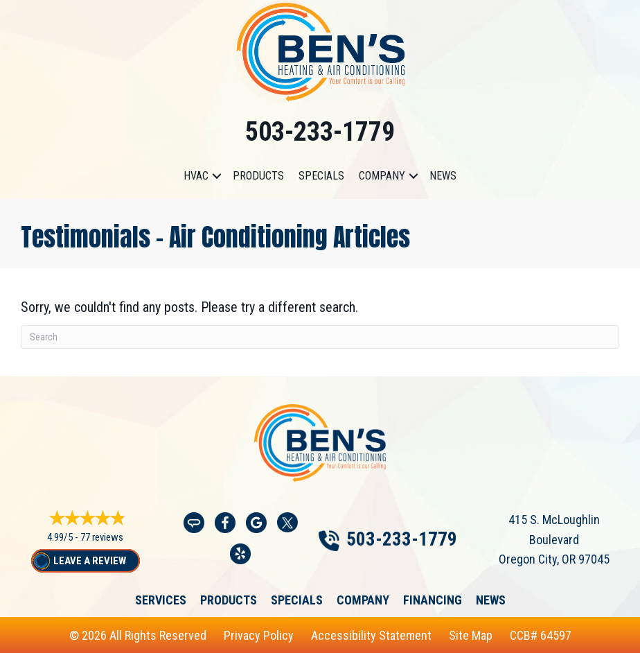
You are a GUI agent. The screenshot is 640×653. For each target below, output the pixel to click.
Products (258, 175)
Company (382, 175)
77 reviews (101, 537)
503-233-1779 (320, 131)
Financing (432, 600)
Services (160, 600)
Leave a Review (89, 561)
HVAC (196, 175)
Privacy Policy (259, 635)
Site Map (470, 635)
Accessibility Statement (371, 635)
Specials (321, 175)
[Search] (320, 337)
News (442, 175)
